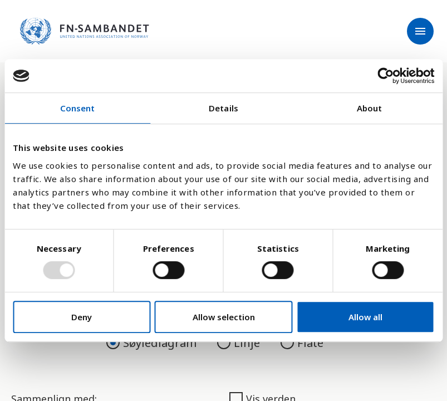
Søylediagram (152, 342)
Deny (81, 316)
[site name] (84, 31)
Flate (302, 342)
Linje (240, 342)
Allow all (365, 316)
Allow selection (224, 316)
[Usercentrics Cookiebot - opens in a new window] (385, 75)
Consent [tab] (77, 108)
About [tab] (369, 108)
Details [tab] (223, 108)
